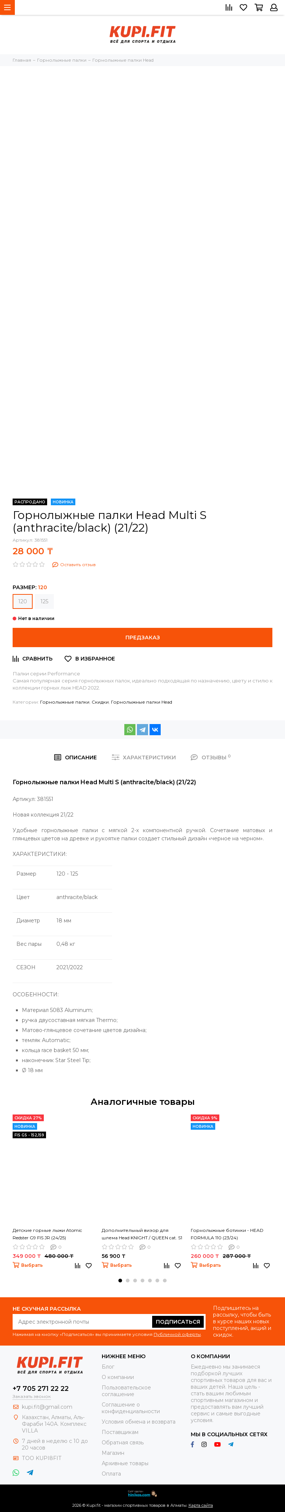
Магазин (113, 1453)
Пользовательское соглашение (126, 1391)
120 (22, 601)
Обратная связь (123, 1442)
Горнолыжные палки (64, 702)
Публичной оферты (177, 1334)
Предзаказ (142, 637)
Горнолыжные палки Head (141, 702)
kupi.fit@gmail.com (47, 1407)
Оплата (111, 1473)
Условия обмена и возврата (139, 1421)
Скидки (100, 702)
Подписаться (178, 1321)
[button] (120, 1280)
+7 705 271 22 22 (41, 1389)
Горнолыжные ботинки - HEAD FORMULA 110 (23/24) (227, 1233)
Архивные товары (125, 1463)
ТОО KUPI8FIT (42, 1458)
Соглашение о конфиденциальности (131, 1408)
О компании (118, 1377)
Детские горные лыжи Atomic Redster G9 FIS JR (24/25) (47, 1233)
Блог (108, 1366)
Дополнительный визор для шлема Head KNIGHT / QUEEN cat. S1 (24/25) (142, 1234)
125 (44, 601)
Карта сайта (201, 1505)
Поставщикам (120, 1432)
